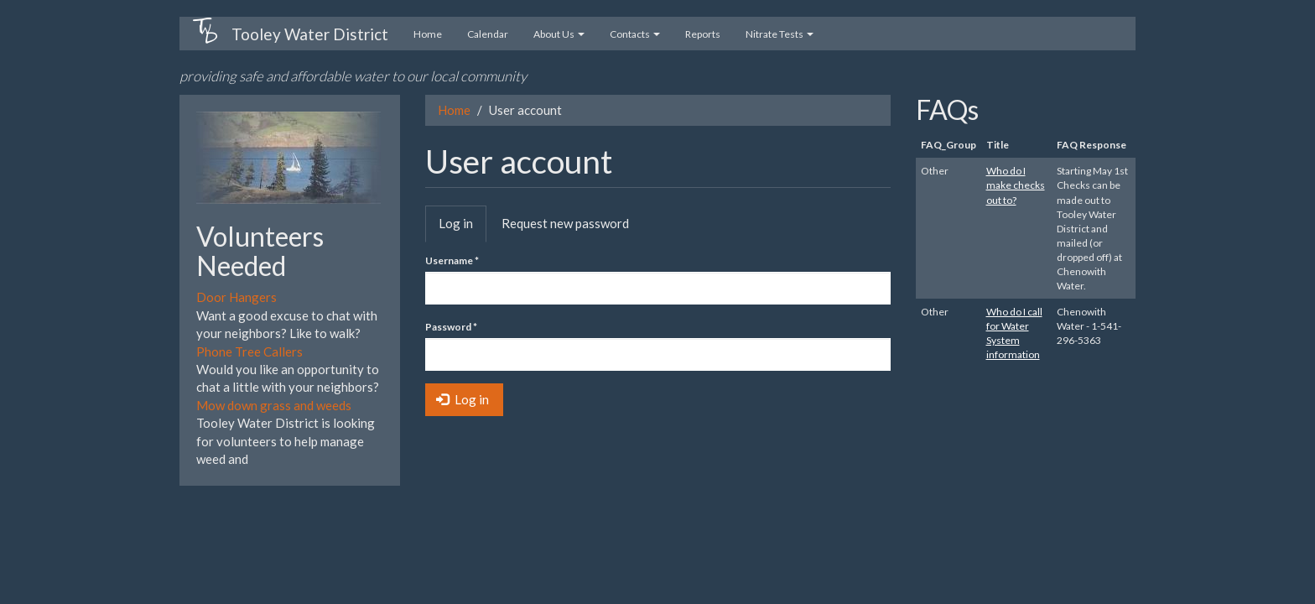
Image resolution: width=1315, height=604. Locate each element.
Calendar (487, 34)
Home (427, 34)
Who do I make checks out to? (1015, 185)
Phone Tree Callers (249, 351)
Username (452, 260)
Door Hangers (236, 297)
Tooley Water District (309, 34)
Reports (702, 34)
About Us (559, 34)
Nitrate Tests (779, 34)
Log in (462, 228)
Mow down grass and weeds (273, 405)
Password (451, 326)
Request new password (565, 223)
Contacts (635, 34)
